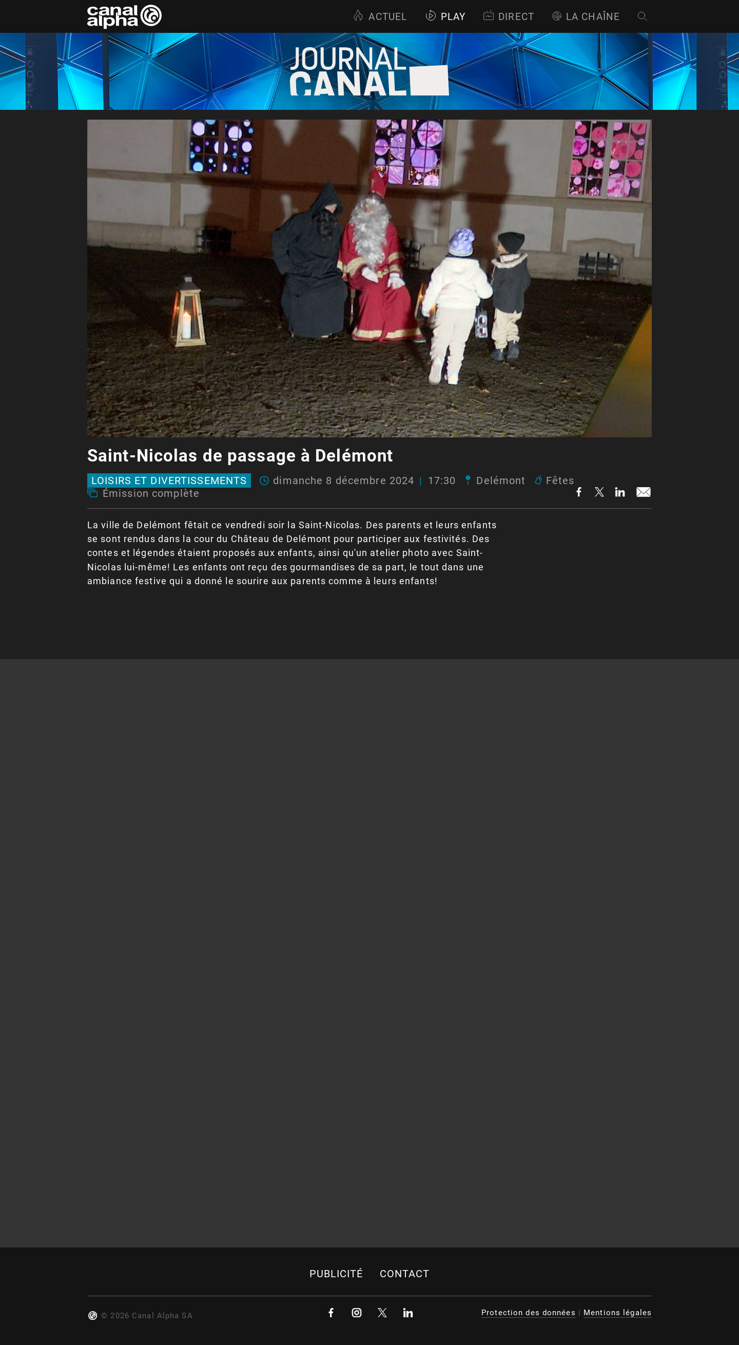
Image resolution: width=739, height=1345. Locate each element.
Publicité (336, 1274)
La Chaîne (586, 17)
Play (445, 17)
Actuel (380, 17)
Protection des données (528, 1312)
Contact (405, 1274)
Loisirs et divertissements (169, 480)
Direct (508, 17)
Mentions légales (618, 1312)
